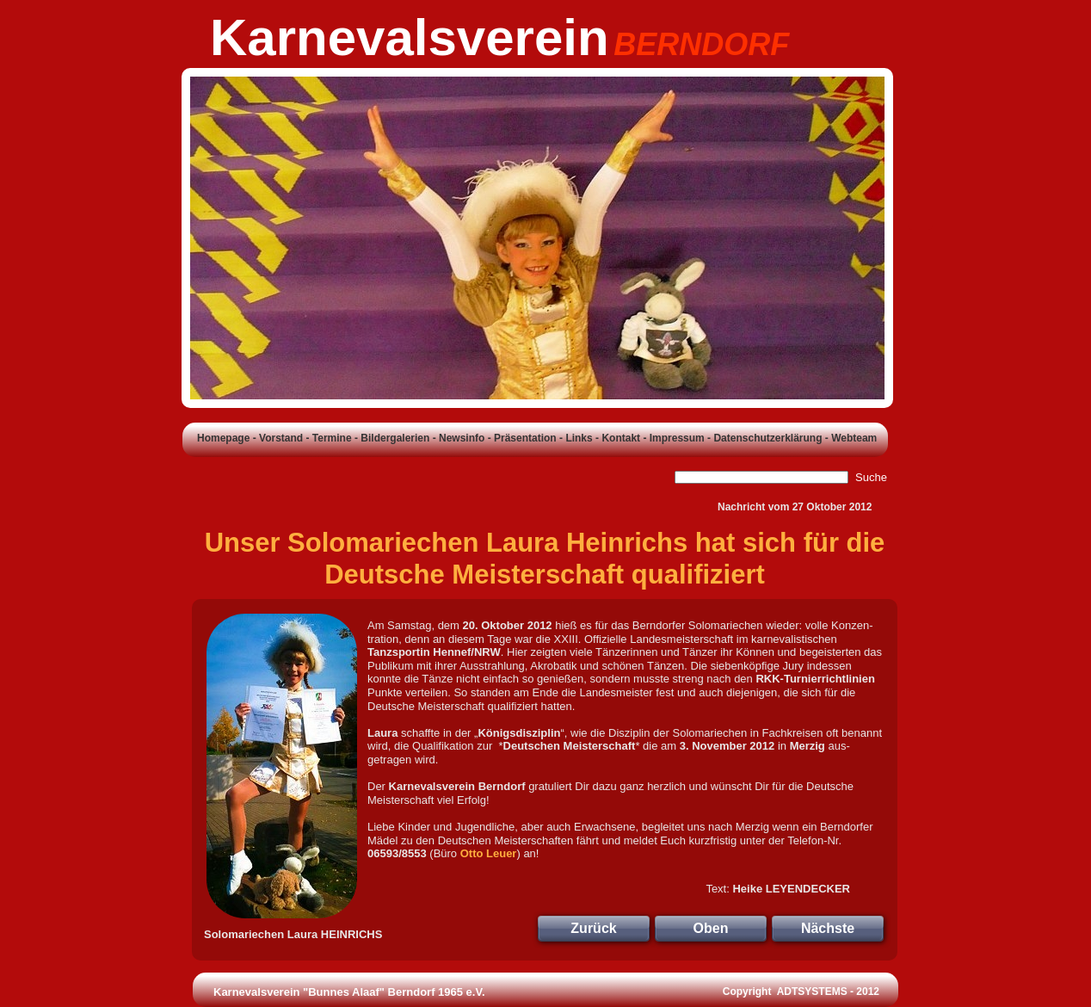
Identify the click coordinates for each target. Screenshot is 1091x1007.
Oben (711, 928)
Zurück (593, 928)
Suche (871, 477)
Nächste (827, 928)
